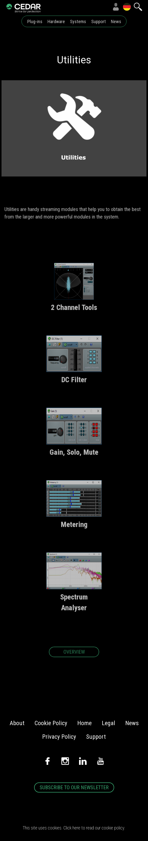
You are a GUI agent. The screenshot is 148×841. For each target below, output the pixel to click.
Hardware (56, 21)
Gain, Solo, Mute (74, 454)
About (17, 723)
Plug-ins (34, 21)
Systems (78, 21)
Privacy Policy (59, 736)
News (116, 21)
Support (98, 21)
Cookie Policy (51, 723)
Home (84, 723)
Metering (74, 526)
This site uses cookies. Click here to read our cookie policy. (74, 827)
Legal (108, 723)
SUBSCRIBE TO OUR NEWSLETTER (74, 787)
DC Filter (74, 382)
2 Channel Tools (74, 310)
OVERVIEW (74, 654)
